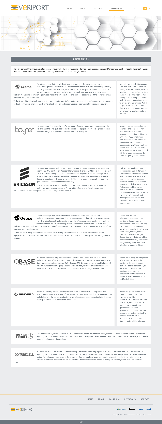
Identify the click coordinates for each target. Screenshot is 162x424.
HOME (69, 8)
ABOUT (83, 8)
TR (148, 8)
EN (145, 8)
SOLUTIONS (98, 8)
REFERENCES (116, 8)
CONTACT (134, 8)
